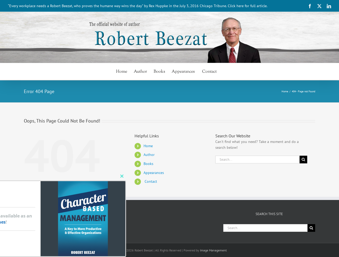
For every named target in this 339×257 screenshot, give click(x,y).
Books (148, 163)
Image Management (213, 250)
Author (149, 154)
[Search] (303, 159)
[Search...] (257, 159)
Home (148, 145)
